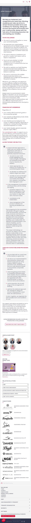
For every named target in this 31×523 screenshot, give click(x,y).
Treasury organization (8, 505)
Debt (2, 499)
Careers (3, 495)
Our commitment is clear (9, 132)
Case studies (4, 492)
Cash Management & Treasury (9, 502)
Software (4, 511)
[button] (3, 520)
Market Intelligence (7, 493)
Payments (3, 508)
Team (2, 489)
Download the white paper (8, 516)
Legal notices (9, 521)
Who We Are (4, 487)
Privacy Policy (16, 521)
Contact (3, 496)
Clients (3, 490)
